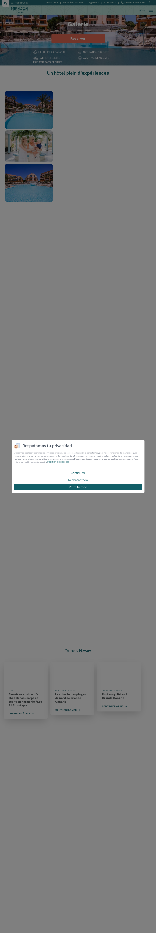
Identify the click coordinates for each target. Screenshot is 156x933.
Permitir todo (78, 487)
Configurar (78, 473)
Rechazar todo (78, 480)
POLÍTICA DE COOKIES (58, 462)
